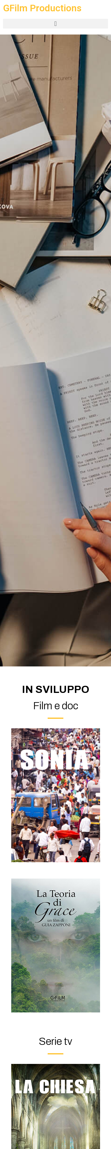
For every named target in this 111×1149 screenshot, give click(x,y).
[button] (55, 24)
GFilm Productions (42, 8)
